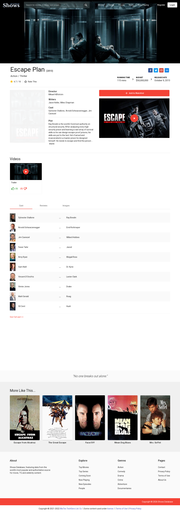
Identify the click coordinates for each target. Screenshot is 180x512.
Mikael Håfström (56, 94)
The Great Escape (57, 442)
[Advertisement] (90, 343)
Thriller (23, 76)
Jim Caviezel (24, 237)
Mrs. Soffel (155, 442)
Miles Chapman (67, 102)
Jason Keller (54, 102)
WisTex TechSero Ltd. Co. (71, 508)
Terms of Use (122, 508)
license (110, 508)
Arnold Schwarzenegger (76, 111)
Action (14, 76)
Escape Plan (27, 69)
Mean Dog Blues (122, 442)
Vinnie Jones (24, 286)
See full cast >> (16, 317)
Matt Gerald (23, 296)
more (51, 144)
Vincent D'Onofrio (26, 277)
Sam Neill (22, 267)
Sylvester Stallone (57, 111)
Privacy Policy (135, 508)
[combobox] (57, 5)
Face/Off (90, 442)
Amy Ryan (22, 257)
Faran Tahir (23, 247)
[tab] (21, 205)
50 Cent (21, 306)
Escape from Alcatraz (25, 442)
